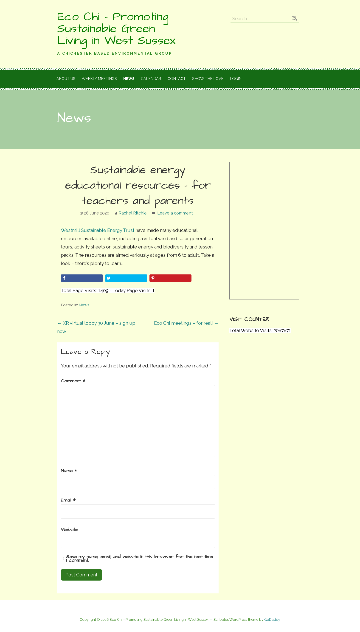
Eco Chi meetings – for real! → (186, 323)
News (129, 78)
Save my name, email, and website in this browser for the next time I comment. (139, 558)
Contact (177, 78)
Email (68, 500)
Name (69, 471)
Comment (73, 381)
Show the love (207, 78)
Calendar (151, 78)
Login (236, 78)
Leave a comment (175, 213)
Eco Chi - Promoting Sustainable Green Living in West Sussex (116, 28)
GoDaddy (272, 620)
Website (69, 529)
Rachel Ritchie (133, 213)
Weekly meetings (99, 78)
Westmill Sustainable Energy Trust (97, 230)
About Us (65, 78)
